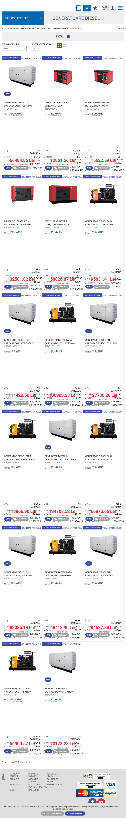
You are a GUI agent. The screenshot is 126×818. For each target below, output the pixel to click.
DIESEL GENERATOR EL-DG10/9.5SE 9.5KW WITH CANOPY (98, 104)
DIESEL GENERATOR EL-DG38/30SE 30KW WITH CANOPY (57, 223)
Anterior (120, 28)
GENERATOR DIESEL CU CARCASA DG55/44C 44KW (18, 574)
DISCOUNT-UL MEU (94, 8)
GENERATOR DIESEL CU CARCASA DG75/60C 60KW (99, 574)
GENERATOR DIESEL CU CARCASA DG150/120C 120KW (101, 342)
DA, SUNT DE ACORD (74, 813)
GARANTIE (14, 779)
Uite (8, 168)
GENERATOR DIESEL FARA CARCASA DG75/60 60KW (58, 574)
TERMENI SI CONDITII (15, 775)
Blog (12, 790)
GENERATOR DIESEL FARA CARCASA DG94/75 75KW (17, 690)
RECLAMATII (15, 784)
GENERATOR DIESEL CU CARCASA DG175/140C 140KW (61, 458)
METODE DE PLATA (52, 775)
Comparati (20, 168)
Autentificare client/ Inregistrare (111, 7)
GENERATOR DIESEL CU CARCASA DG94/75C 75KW (59, 690)
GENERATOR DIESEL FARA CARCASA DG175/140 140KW (19, 458)
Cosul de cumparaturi (103, 8)
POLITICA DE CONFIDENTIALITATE (36, 785)
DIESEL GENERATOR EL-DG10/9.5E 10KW (57, 104)
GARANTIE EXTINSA (33, 780)
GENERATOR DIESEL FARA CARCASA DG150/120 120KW (60, 342)
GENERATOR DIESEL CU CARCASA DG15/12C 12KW (18, 104)
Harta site (33, 790)
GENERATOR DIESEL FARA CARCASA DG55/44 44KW (98, 458)
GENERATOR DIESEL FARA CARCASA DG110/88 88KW (99, 223)
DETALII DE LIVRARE (33, 775)
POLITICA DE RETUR (52, 780)
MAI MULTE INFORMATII (52, 813)
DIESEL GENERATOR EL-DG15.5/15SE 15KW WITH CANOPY (17, 223)
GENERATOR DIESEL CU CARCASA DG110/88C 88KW (18, 342)
